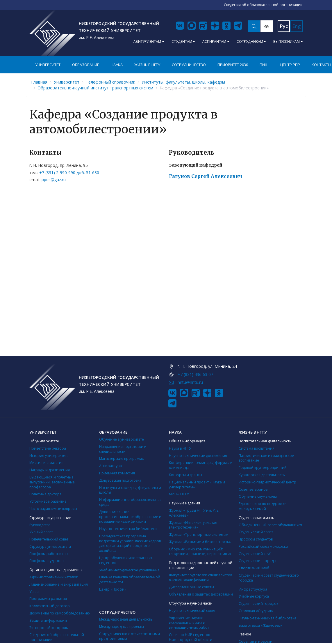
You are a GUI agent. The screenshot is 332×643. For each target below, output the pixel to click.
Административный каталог (53, 577)
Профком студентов (46, 560)
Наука (117, 64)
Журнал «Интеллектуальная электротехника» (193, 525)
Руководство (40, 524)
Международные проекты (121, 626)
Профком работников (48, 553)
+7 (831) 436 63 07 (195, 374)
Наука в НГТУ (180, 448)
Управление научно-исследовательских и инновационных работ (189, 622)
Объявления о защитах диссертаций (201, 594)
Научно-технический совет (192, 610)
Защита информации (48, 620)
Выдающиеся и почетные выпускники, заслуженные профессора (52, 482)
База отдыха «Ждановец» (260, 625)
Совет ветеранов (253, 489)
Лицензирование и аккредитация (58, 584)
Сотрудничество (189, 64)
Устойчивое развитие (48, 501)
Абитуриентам (147, 41)
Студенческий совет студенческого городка (269, 578)
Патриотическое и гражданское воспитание (266, 458)
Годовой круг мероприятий (263, 467)
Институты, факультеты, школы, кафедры (183, 82)
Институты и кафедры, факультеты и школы (130, 490)
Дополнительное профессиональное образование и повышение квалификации (130, 516)
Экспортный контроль (48, 627)
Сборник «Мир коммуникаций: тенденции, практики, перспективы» (200, 552)
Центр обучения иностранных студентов (125, 560)
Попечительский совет (48, 539)
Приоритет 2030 (232, 64)
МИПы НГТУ (179, 494)
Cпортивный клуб (254, 568)
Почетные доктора (45, 494)
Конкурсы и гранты (185, 474)
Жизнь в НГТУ (147, 64)
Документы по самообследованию (59, 613)
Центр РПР (290, 64)
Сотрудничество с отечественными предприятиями (129, 636)
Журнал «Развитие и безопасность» (200, 541)
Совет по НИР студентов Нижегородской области (190, 637)
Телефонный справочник (110, 82)
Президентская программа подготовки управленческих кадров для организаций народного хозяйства (130, 543)
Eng (296, 26)
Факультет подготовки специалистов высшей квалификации (200, 577)
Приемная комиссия (117, 473)
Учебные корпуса (254, 596)
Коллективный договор (49, 605)
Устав (33, 591)
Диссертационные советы (191, 586)
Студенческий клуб (255, 553)
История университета (49, 455)
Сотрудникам (250, 41)
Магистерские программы (121, 458)
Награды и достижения (49, 469)
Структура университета (50, 546)
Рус (284, 26)
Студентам (182, 41)
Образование (85, 64)
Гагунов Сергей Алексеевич (205, 176)
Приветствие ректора (47, 448)
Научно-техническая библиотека (128, 528)
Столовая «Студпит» (256, 610)
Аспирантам (214, 41)
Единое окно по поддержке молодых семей (262, 506)
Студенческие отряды (257, 560)
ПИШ (264, 64)
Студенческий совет (256, 531)
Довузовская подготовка (120, 480)
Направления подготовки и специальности (123, 449)
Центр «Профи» (112, 589)
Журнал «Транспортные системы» (198, 534)
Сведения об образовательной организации (56, 637)
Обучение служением (258, 496)
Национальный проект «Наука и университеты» (197, 485)
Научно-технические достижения (198, 455)
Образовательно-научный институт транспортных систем (95, 88)
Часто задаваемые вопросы (53, 508)
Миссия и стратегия (46, 462)
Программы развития (48, 598)
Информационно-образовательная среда (130, 502)
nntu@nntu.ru (190, 382)
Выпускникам (286, 41)
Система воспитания (256, 448)
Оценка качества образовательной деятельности (129, 579)
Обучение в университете (121, 439)
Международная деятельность (125, 619)
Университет (47, 64)
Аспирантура (110, 465)
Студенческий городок (258, 603)
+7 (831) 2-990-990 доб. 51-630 (69, 172)
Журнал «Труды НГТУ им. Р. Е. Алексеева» (194, 513)
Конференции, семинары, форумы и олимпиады (201, 465)
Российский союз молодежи (263, 546)
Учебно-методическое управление (129, 570)
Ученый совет (41, 531)
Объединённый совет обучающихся (270, 524)
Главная (39, 82)
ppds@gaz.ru (54, 179)
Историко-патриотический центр (267, 482)
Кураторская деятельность (262, 474)
